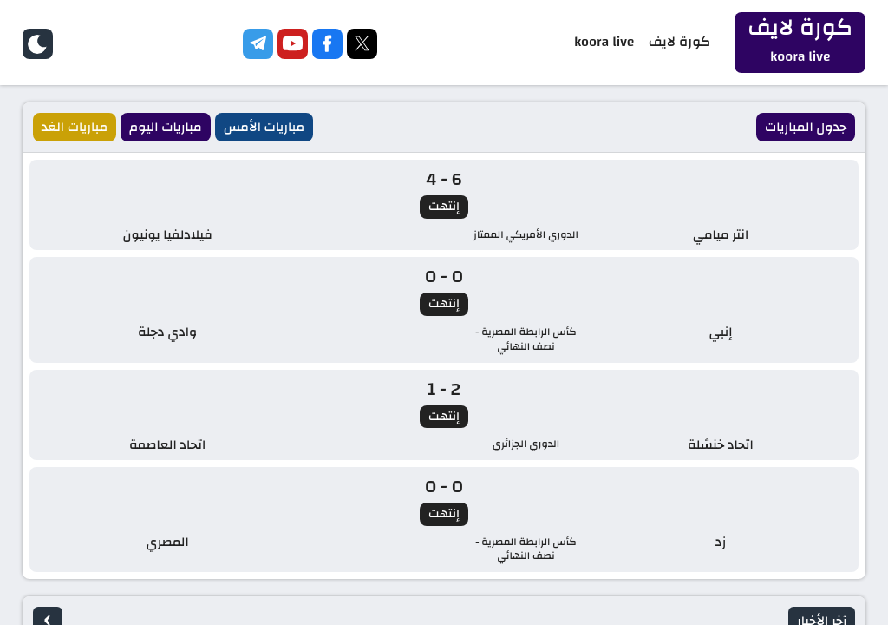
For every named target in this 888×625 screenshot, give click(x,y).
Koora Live (50, 555)
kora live (378, 554)
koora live (614, 42)
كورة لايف (686, 42)
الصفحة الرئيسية (444, 445)
